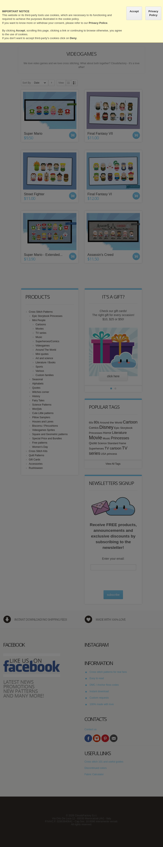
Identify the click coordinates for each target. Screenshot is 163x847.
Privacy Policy (153, 13)
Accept (134, 11)
